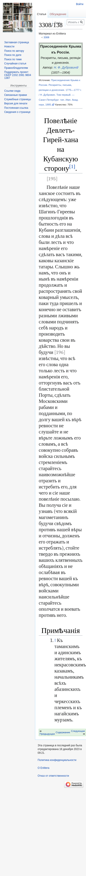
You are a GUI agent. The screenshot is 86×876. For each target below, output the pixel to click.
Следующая (78, 731)
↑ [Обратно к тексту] (55, 640)
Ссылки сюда (12, 90)
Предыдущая (47, 734)
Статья (41, 14)
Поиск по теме (13, 59)
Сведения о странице (17, 112)
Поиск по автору (14, 50)
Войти (79, 4)
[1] (72, 166)
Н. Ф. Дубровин (65, 67)
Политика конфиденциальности (57, 760)
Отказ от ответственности (53, 775)
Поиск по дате (12, 55)
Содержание (63, 732)
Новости (9, 46)
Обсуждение (58, 14)
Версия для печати (15, 103)
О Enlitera (43, 767)
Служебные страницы (17, 99)
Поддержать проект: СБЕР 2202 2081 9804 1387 (17, 75)
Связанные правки (15, 95)
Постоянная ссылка (16, 107)
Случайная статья (15, 63)
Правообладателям (16, 67)
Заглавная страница (16, 42)
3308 (46, 37)
